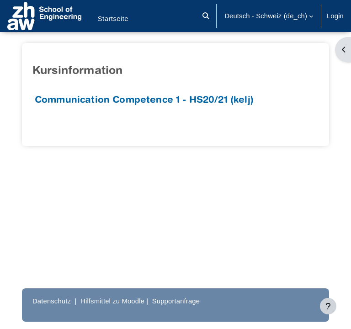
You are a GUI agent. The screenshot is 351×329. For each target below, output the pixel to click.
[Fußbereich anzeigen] (328, 306)
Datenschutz (51, 301)
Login (335, 16)
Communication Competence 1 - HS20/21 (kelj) (144, 101)
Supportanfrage (176, 301)
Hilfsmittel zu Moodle (112, 301)
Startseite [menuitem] (113, 18)
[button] (206, 16)
